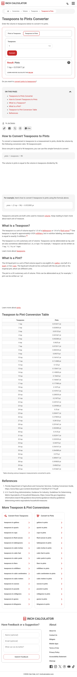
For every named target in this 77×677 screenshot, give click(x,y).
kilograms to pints (50, 604)
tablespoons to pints (50, 543)
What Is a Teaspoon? (17, 103)
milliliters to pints (50, 568)
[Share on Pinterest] (20, 128)
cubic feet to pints (50, 553)
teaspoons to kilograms (17, 604)
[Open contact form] (68, 62)
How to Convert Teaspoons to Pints (23, 99)
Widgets (52, 639)
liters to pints (50, 563)
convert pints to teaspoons (25, 81)
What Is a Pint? (15, 106)
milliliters (39, 233)
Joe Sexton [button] (11, 123)
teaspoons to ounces (17, 584)
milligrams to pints (50, 594)
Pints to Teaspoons (14, 33)
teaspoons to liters (17, 563)
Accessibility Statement (57, 657)
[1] (70, 230)
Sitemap (52, 661)
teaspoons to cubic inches (17, 548)
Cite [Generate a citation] (28, 128)
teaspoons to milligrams (17, 594)
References (13, 113)
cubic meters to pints (50, 579)
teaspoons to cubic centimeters (17, 573)
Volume (25, 11)
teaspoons (21, 251)
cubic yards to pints (50, 558)
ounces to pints (50, 584)
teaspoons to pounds (17, 589)
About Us (52, 631)
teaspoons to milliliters (17, 568)
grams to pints (50, 599)
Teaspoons (34, 11)
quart (4, 266)
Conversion (15, 11)
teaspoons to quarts (17, 528)
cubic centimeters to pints (50, 573)
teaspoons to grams (17, 599)
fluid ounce (65, 231)
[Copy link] (4, 128)
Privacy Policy (54, 652)
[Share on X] (15, 128)
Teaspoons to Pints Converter (21, 96)
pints (19, 308)
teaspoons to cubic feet (17, 553)
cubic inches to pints (50, 548)
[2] (27, 235)
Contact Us (53, 635)
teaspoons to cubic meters (17, 579)
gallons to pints (50, 522)
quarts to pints (50, 528)
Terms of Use (54, 648)
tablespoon (46, 231)
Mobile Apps (53, 644)
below (31, 72)
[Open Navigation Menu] (73, 3)
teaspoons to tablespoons (17, 543)
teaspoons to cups (17, 533)
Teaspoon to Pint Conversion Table (23, 110)
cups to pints (50, 533)
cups (14, 266)
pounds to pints (50, 589)
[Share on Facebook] (9, 128)
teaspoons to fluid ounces (17, 538)
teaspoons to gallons (17, 522)
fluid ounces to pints (50, 538)
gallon (57, 263)
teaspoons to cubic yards (17, 558)
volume (47, 216)
